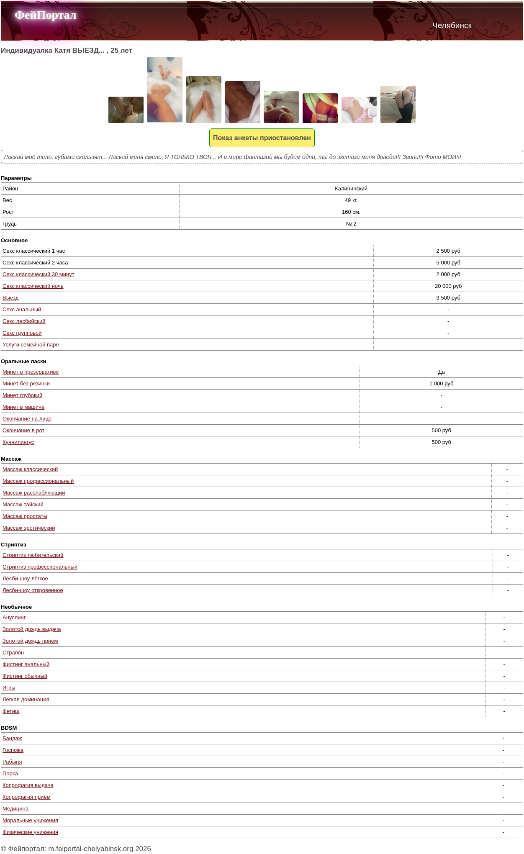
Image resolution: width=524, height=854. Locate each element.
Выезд (10, 298)
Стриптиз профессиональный (40, 567)
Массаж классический (30, 469)
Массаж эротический (29, 528)
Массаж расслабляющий (34, 493)
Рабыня (12, 762)
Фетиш (11, 711)
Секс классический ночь (33, 286)
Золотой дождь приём (30, 641)
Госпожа (13, 750)
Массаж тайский (23, 504)
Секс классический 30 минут (38, 274)
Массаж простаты (25, 516)
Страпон (13, 652)
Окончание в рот (23, 430)
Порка (10, 773)
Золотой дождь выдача (32, 629)
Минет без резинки (26, 383)
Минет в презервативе (31, 372)
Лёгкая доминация (26, 699)
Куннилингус (18, 442)
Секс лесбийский (24, 321)
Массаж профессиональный (38, 481)
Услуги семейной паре (31, 344)
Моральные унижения (30, 820)
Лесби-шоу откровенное (33, 590)
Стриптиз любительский (33, 555)
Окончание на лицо (27, 418)
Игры (9, 688)
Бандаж (12, 738)
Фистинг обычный (25, 676)
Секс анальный (22, 309)
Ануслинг (14, 617)
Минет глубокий (22, 395)
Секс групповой (22, 333)
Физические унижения (30, 832)
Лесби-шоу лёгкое (25, 578)
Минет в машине (23, 407)
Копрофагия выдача (28, 785)
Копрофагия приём (27, 797)
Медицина (15, 808)
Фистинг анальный (26, 664)
